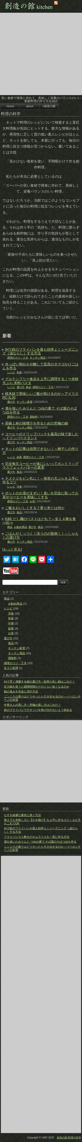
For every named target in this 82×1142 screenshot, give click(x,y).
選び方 (20, 387)
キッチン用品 (37, 357)
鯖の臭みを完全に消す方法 (21, 691)
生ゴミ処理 (11, 668)
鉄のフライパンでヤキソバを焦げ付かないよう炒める (38, 710)
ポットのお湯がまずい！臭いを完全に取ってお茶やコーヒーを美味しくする (40, 495)
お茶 (32, 501)
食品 (28, 387)
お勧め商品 (20, 527)
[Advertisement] (41, 54)
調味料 (34, 416)
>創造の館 (49, 106)
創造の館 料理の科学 (69, 1137)
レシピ (11, 372)
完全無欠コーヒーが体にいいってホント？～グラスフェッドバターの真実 (40, 466)
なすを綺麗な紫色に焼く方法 (22, 815)
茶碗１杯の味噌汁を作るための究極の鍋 (36, 423)
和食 (19, 372)
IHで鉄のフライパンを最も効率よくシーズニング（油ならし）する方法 (40, 351)
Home (10, 106)
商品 (9, 527)
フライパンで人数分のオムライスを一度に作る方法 (36, 836)
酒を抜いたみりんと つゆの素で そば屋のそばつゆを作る (40, 841)
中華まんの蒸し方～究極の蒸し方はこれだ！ (32, 705)
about (29, 106)
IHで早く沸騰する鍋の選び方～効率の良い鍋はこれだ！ (39, 681)
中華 (11, 623)
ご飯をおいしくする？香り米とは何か (35, 508)
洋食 (19, 486)
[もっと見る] (12, 549)
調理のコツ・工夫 (17, 357)
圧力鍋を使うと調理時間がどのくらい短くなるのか (36, 686)
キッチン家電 (24, 401)
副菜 (19, 457)
